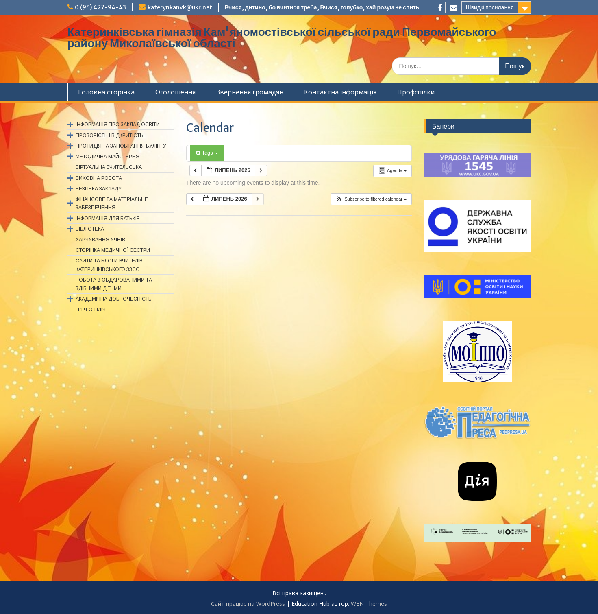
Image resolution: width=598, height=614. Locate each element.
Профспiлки (416, 91)
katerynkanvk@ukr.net (180, 7)
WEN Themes (369, 603)
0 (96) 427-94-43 (100, 7)
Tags (207, 153)
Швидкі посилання (490, 7)
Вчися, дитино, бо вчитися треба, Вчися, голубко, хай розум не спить (322, 7)
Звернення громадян (249, 91)
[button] (371, 199)
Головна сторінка (106, 91)
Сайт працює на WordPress (248, 603)
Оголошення (175, 91)
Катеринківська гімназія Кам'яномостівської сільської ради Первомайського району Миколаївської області (281, 37)
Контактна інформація (340, 91)
